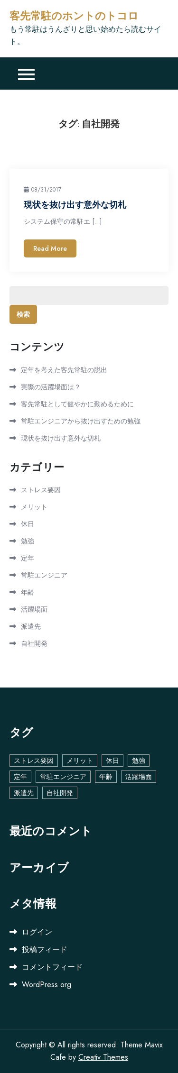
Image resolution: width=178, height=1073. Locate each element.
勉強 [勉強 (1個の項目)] (138, 760)
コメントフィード (52, 967)
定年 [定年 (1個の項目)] (20, 776)
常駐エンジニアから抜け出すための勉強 (81, 421)
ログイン (37, 931)
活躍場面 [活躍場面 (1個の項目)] (138, 776)
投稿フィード (44, 949)
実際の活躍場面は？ (51, 387)
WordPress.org (46, 984)
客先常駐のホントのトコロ (74, 16)
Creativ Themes (103, 1057)
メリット (34, 507)
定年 (27, 558)
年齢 (27, 592)
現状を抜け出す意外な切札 (75, 205)
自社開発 (34, 643)
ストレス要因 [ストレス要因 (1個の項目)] (34, 760)
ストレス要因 (41, 490)
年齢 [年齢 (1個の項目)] (105, 776)
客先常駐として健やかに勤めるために (77, 404)
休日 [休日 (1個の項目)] (112, 760)
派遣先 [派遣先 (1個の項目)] (24, 793)
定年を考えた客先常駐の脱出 (64, 370)
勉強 (27, 541)
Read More (50, 248)
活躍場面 (34, 609)
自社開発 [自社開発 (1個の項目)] (60, 793)
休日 (27, 524)
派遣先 (31, 626)
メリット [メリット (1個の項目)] (79, 760)
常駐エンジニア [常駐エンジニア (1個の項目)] (63, 776)
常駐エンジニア (44, 575)
